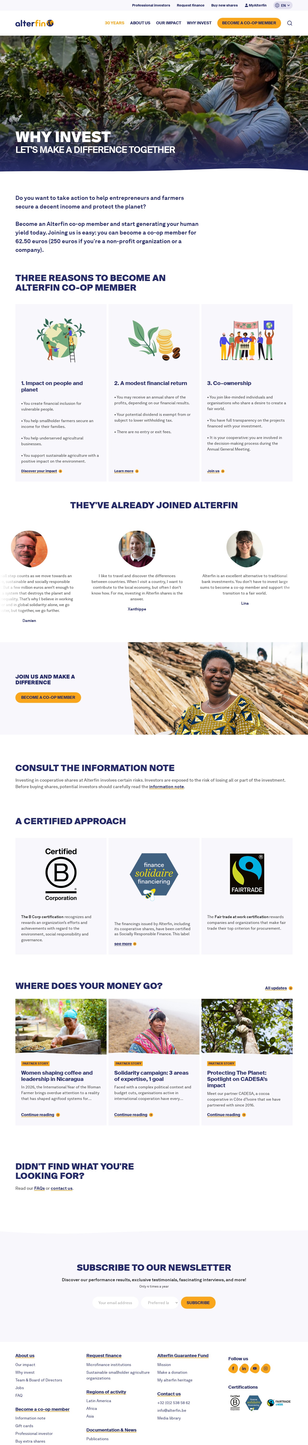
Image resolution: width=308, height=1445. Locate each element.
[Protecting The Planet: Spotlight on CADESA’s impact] (247, 1062)
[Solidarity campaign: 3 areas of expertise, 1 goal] (154, 1062)
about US (140, 23)
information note (166, 786)
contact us (61, 1188)
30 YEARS (114, 23)
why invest (199, 23)
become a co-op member (48, 697)
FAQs (39, 1188)
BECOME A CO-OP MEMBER (249, 23)
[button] (283, 5)
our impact (168, 23)
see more (123, 943)
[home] (34, 23)
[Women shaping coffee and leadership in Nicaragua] (61, 1062)
